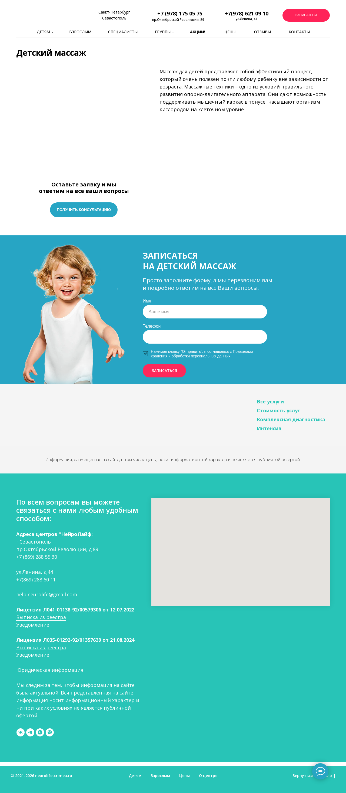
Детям (135, 775)
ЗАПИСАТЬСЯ (164, 370)
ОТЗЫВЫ (262, 31)
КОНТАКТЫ (299, 31)
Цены (184, 775)
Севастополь (114, 18)
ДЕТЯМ (43, 31)
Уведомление (32, 624)
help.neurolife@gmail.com (46, 594)
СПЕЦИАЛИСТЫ (123, 31)
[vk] (20, 732)
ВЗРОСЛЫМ (80, 31)
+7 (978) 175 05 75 (179, 13)
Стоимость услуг (278, 410)
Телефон (152, 326)
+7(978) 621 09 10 (246, 13)
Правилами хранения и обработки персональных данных (202, 353)
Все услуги (270, 401)
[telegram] (30, 732)
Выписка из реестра (41, 617)
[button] (306, 15)
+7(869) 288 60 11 (36, 579)
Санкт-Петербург (114, 12)
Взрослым (160, 775)
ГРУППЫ (163, 31)
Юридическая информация (49, 670)
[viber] (50, 732)
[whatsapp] (40, 732)
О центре (208, 775)
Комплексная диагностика (291, 419)
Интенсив (269, 428)
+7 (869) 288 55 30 (36, 557)
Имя (147, 301)
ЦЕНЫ (229, 31)
